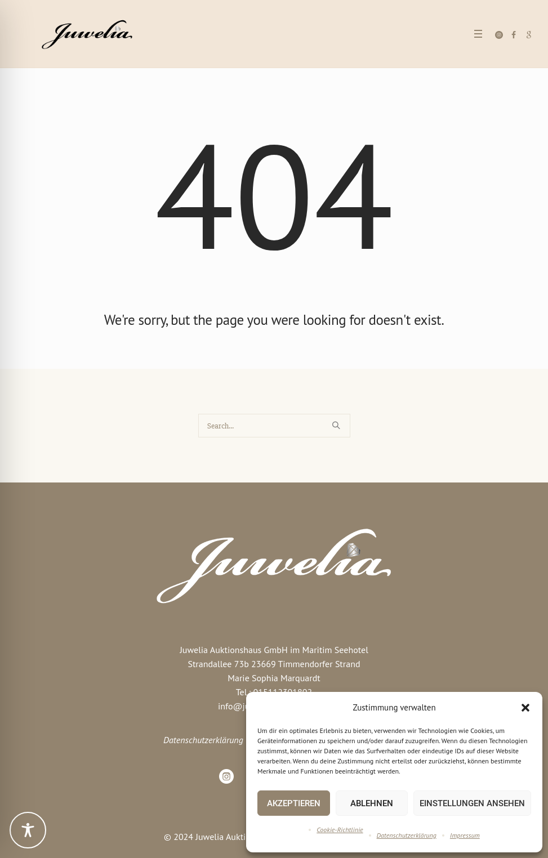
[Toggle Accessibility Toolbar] (27, 830)
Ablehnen (371, 803)
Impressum (465, 835)
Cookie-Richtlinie (340, 829)
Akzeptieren (293, 803)
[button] (525, 707)
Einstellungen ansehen (472, 803)
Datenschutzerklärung (406, 835)
